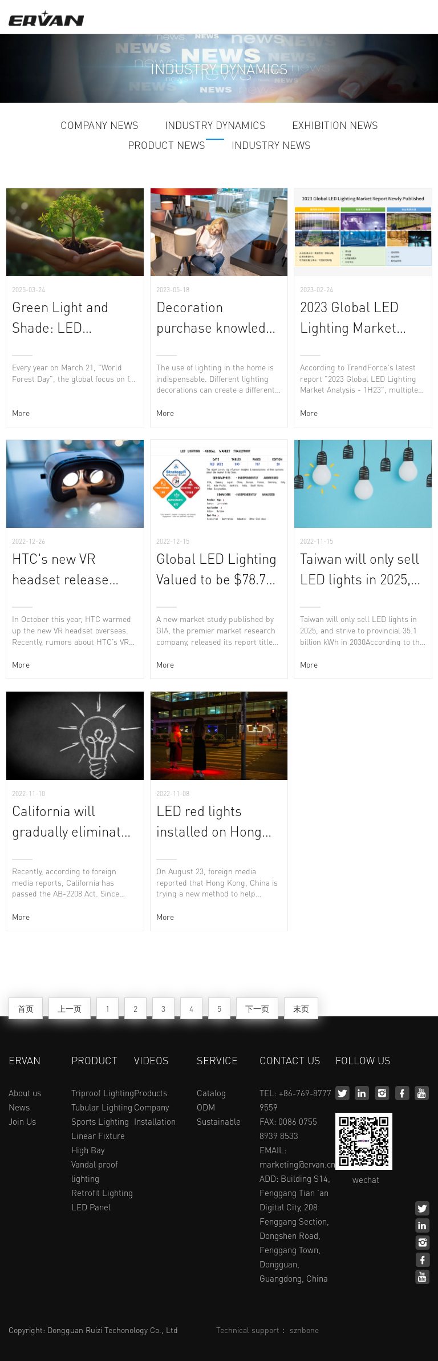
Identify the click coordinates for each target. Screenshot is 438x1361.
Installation (155, 1121)
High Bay (87, 1150)
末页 (301, 1008)
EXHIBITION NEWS (335, 125)
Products (150, 1093)
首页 (26, 1008)
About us (25, 1093)
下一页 (257, 1008)
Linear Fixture (98, 1135)
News (19, 1107)
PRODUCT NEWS (166, 145)
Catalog (211, 1093)
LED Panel (91, 1207)
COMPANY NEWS (99, 125)
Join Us (22, 1121)
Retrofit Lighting (102, 1192)
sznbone (304, 1329)
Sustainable (219, 1121)
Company (151, 1107)
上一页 (70, 1008)
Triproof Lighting (102, 1093)
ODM (206, 1107)
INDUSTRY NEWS (271, 145)
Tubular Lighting (101, 1107)
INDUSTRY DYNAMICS (215, 125)
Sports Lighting (100, 1121)
